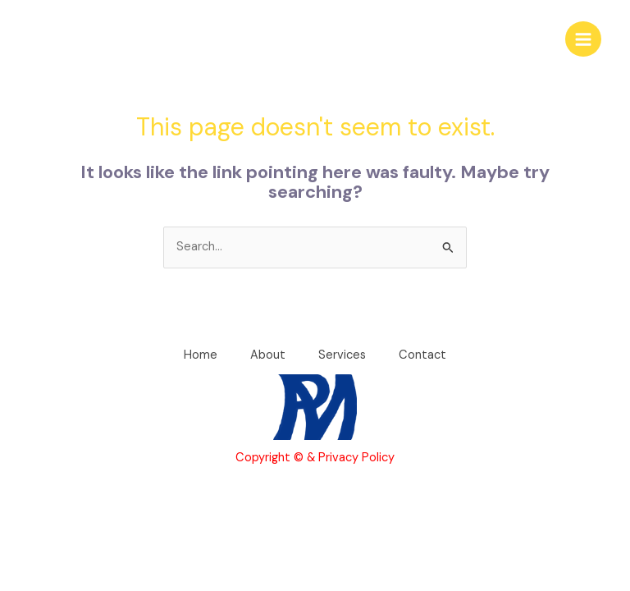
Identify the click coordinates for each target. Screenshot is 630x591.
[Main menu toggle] (583, 39)
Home (200, 355)
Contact (422, 355)
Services (342, 355)
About (267, 355)
